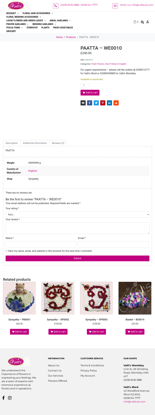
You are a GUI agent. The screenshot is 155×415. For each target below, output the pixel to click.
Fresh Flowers (97, 64)
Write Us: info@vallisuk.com (136, 4)
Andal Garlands (60, 20)
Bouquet (12, 13)
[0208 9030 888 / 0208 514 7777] (55, 5)
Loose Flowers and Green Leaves (26, 20)
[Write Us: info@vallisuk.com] (115, 5)
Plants (45, 27)
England (32, 170)
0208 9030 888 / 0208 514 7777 (79, 4)
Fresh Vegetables (63, 27)
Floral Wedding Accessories (23, 16)
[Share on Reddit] (116, 102)
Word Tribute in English (115, 64)
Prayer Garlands (17, 24)
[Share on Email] (83, 102)
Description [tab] (12, 143)
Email (82, 238)
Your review (13, 219)
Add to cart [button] (21, 331)
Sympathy (32, 27)
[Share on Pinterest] (102, 102)
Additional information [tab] (35, 143)
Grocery (11, 31)
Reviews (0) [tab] (58, 143)
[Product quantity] (85, 85)
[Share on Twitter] (96, 102)
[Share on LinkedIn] (109, 102)
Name (10, 238)
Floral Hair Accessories (38, 13)
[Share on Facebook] (89, 102)
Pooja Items (14, 27)
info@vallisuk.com (134, 401)
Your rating (12, 208)
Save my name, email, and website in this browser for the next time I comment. (50, 251)
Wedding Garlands (44, 24)
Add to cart (91, 92)
